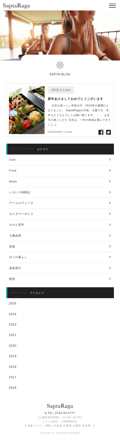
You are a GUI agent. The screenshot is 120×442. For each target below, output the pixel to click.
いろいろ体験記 (19, 192)
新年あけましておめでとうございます (75, 99)
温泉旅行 (15, 268)
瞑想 (12, 279)
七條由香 (15, 235)
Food (68, 132)
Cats (12, 159)
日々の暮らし (18, 257)
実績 (12, 246)
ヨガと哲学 (16, 224)
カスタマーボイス (21, 213)
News (13, 181)
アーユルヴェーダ (21, 203)
